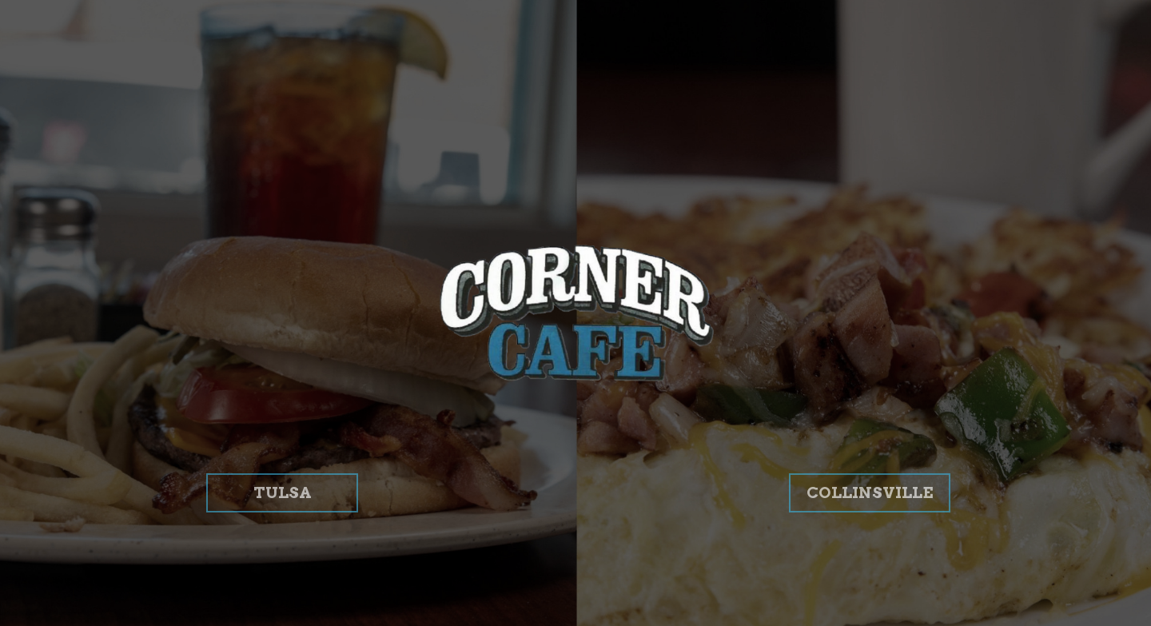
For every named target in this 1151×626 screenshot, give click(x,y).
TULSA (259, 542)
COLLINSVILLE (861, 542)
